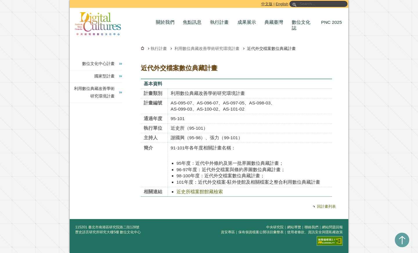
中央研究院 (275, 227)
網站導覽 (294, 227)
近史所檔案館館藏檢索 (199, 191)
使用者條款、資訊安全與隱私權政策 (315, 232)
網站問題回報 (332, 227)
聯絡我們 (311, 227)
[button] (166, 22)
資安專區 (228, 232)
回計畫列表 (326, 206)
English (281, 4)
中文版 (267, 4)
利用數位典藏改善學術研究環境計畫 (206, 48)
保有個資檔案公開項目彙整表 (261, 232)
